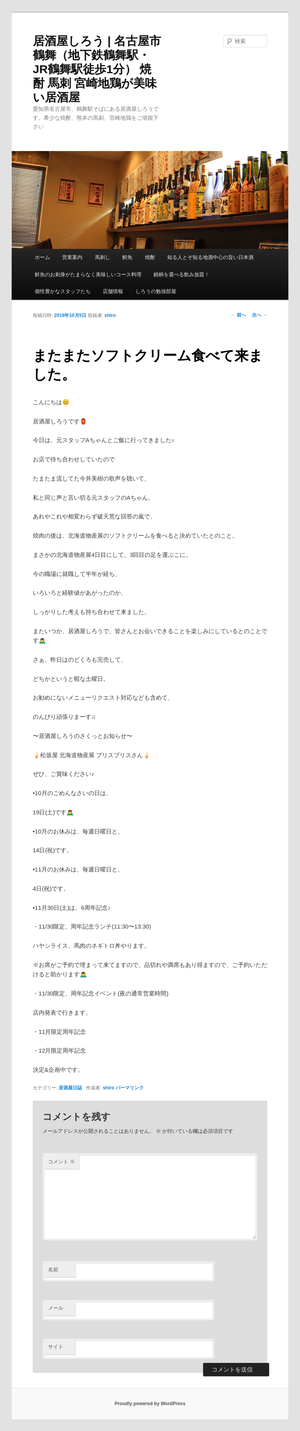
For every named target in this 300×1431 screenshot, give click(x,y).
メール (55, 1308)
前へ (238, 315)
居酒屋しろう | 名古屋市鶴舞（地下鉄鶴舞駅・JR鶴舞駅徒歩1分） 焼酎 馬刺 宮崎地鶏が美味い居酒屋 (97, 69)
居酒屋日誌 (70, 1088)
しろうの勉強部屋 (156, 291)
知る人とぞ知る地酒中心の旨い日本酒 (210, 257)
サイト (55, 1347)
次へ (259, 315)
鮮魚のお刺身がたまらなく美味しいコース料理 (88, 274)
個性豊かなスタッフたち (63, 291)
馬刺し (102, 257)
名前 (53, 1270)
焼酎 (150, 257)
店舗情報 (113, 291)
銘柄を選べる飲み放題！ (181, 274)
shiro (110, 315)
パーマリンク (130, 1088)
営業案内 (72, 257)
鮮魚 (127, 257)
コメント (61, 1162)
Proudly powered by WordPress (149, 1403)
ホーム (42, 257)
